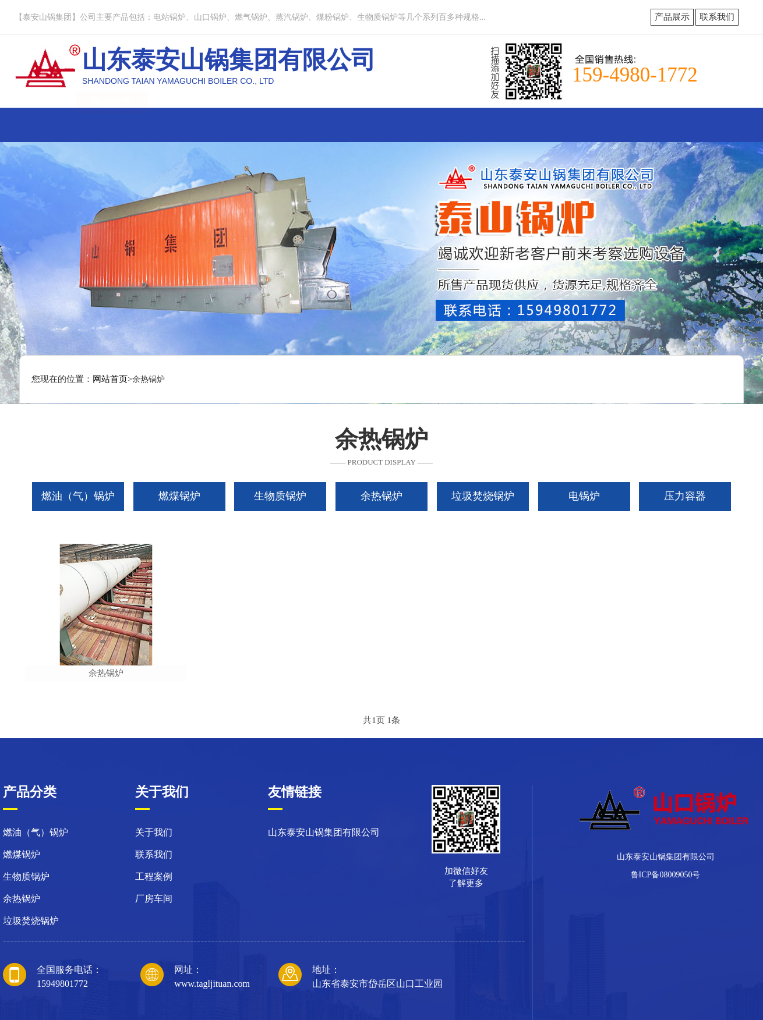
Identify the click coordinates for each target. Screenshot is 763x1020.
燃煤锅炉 (21, 854)
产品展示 (672, 17)
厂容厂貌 (409, 124)
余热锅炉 (106, 673)
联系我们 (717, 17)
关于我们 (186, 124)
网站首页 (112, 124)
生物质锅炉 (26, 876)
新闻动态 (261, 124)
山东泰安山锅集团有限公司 (324, 832)
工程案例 (484, 124)
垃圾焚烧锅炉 (31, 921)
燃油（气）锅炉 (35, 832)
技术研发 (558, 124)
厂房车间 (153, 899)
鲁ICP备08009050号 (666, 874)
